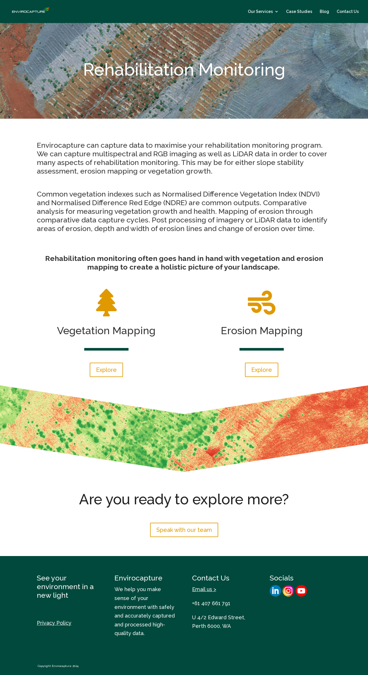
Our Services (260, 11)
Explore (106, 369)
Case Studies (299, 11)
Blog (324, 11)
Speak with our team (184, 529)
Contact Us (348, 11)
